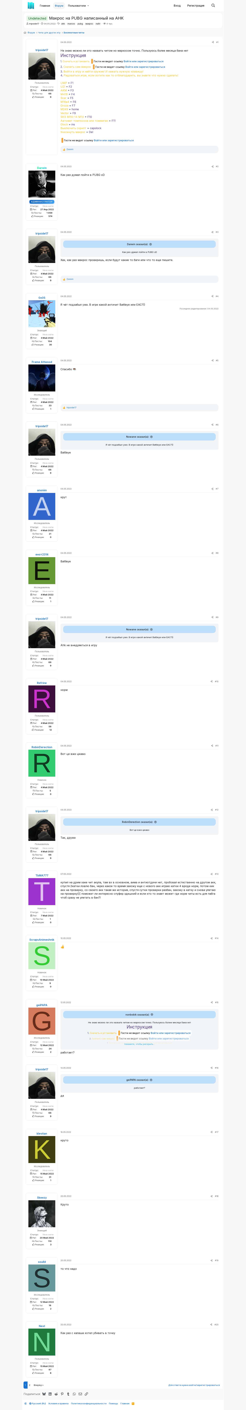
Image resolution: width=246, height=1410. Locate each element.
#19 (216, 1260)
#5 (217, 360)
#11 (216, 745)
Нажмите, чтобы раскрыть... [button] (139, 1044)
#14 (216, 938)
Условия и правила (58, 1403)
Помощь (113, 1403)
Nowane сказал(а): (137, 436)
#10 (216, 681)
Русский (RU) (37, 1403)
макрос (89, 23)
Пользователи (77, 5)
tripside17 (34, 23)
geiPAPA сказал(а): (137, 1080)
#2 (217, 166)
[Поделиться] (213, 42)
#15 (216, 1002)
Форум (59, 5)
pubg (80, 23)
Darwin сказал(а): (137, 244)
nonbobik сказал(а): (138, 1014)
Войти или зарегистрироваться (143, 61)
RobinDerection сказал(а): (137, 821)
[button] (88, 5)
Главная (45, 5)
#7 (217, 489)
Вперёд (38, 1385)
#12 (216, 810)
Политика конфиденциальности (89, 1403)
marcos (71, 23)
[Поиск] (213, 5)
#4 (217, 296)
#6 (217, 424)
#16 (216, 1068)
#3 (217, 232)
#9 (217, 617)
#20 (216, 1325)
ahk (63, 23)
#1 (217, 42)
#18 (216, 1196)
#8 (217, 553)
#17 (216, 1132)
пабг (98, 23)
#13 (216, 874)
